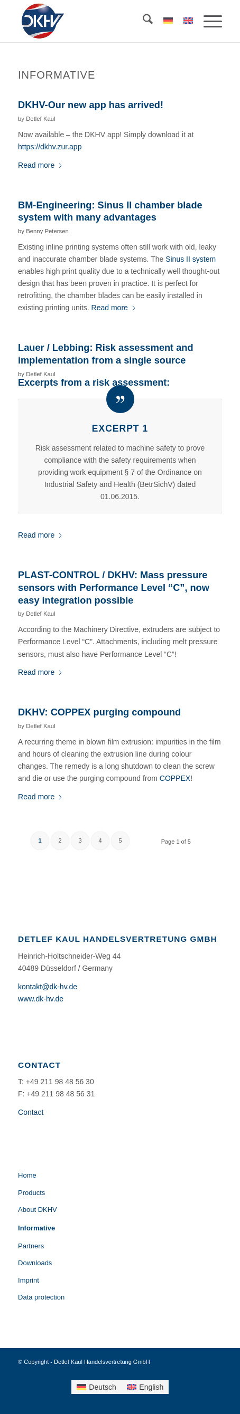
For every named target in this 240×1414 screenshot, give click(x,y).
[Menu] (207, 21)
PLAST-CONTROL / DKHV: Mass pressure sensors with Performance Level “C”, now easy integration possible (113, 587)
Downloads (35, 1263)
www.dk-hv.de (40, 999)
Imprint (28, 1280)
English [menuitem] (151, 1387)
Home (27, 1175)
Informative (36, 1228)
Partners (31, 1246)
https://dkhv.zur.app (49, 146)
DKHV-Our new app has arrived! (90, 105)
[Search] (142, 21)
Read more (40, 165)
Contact (30, 1112)
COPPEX (175, 778)
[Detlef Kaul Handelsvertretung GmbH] (99, 21)
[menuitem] (142, 21)
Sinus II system (190, 259)
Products (31, 1193)
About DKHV (37, 1210)
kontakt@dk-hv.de (47, 986)
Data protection (41, 1297)
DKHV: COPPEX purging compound (99, 712)
